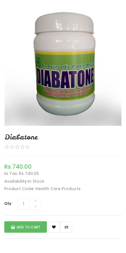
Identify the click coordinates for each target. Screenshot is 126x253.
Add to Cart (25, 227)
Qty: (8, 203)
